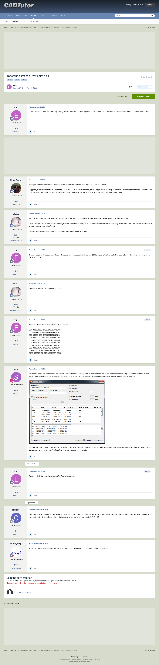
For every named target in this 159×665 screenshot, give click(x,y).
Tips (71, 15)
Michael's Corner (21, 15)
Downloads (53, 15)
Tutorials (9, 15)
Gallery (63, 15)
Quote (36, 132)
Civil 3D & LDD (32, 88)
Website (16, 237)
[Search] (127, 15)
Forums (33, 17)
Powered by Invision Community (79, 662)
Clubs (6, 21)
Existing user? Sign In (134, 5)
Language (75, 657)
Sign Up (149, 5)
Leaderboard (34, 21)
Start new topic (122, 96)
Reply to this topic (143, 96)
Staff (24, 21)
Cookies (85, 657)
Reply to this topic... (25, 592)
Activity (43, 15)
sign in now (54, 581)
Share (131, 87)
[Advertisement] (79, 50)
